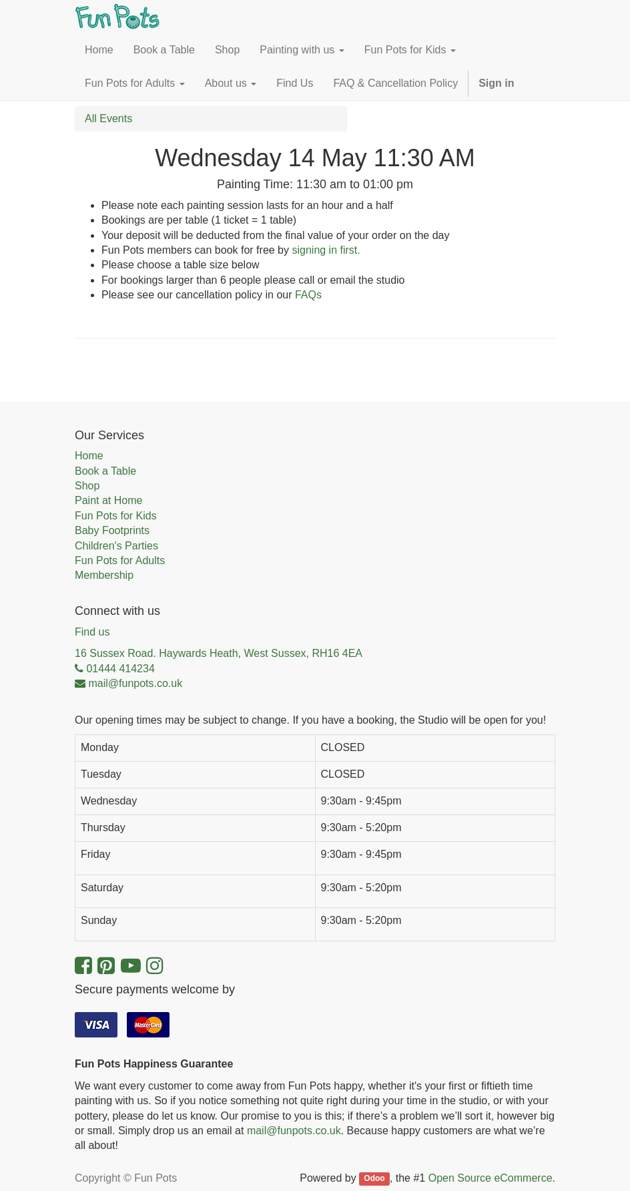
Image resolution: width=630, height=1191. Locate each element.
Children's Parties (116, 545)
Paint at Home (108, 500)
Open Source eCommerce (490, 1178)
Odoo (374, 1179)
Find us (92, 632)
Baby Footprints (112, 530)
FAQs (308, 294)
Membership (104, 575)
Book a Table (105, 471)
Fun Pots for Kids (116, 515)
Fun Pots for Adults (120, 560)
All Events (108, 118)
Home (89, 455)
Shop (87, 485)
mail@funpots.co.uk (294, 1130)
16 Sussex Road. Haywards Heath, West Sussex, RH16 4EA (218, 653)
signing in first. (326, 250)
